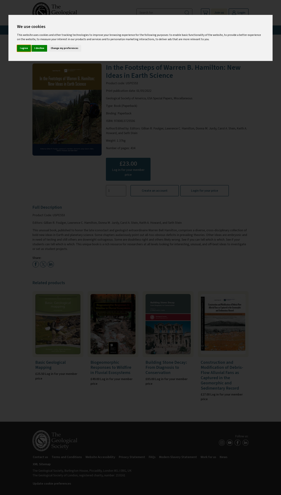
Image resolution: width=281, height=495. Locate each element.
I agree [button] (24, 48)
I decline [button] (39, 48)
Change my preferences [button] (64, 48)
